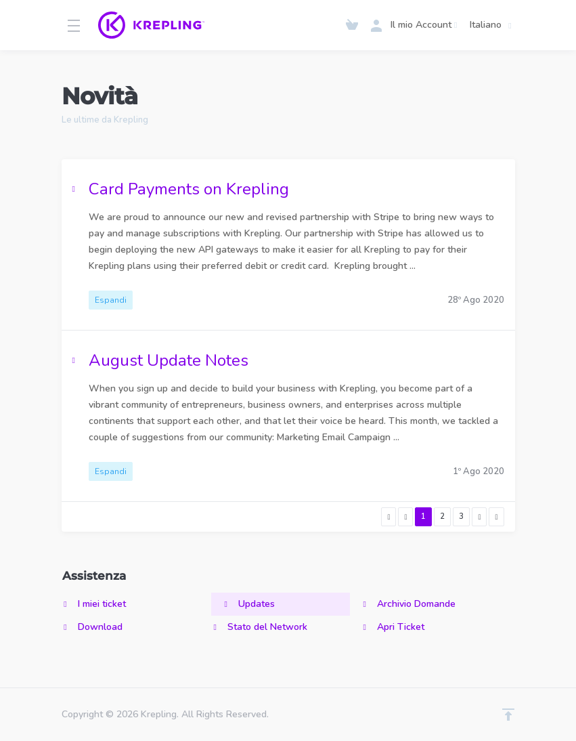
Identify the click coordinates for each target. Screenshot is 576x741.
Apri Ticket (392, 626)
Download (92, 626)
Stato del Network (259, 626)
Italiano (493, 25)
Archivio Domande (408, 603)
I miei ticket (94, 603)
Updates (248, 603)
